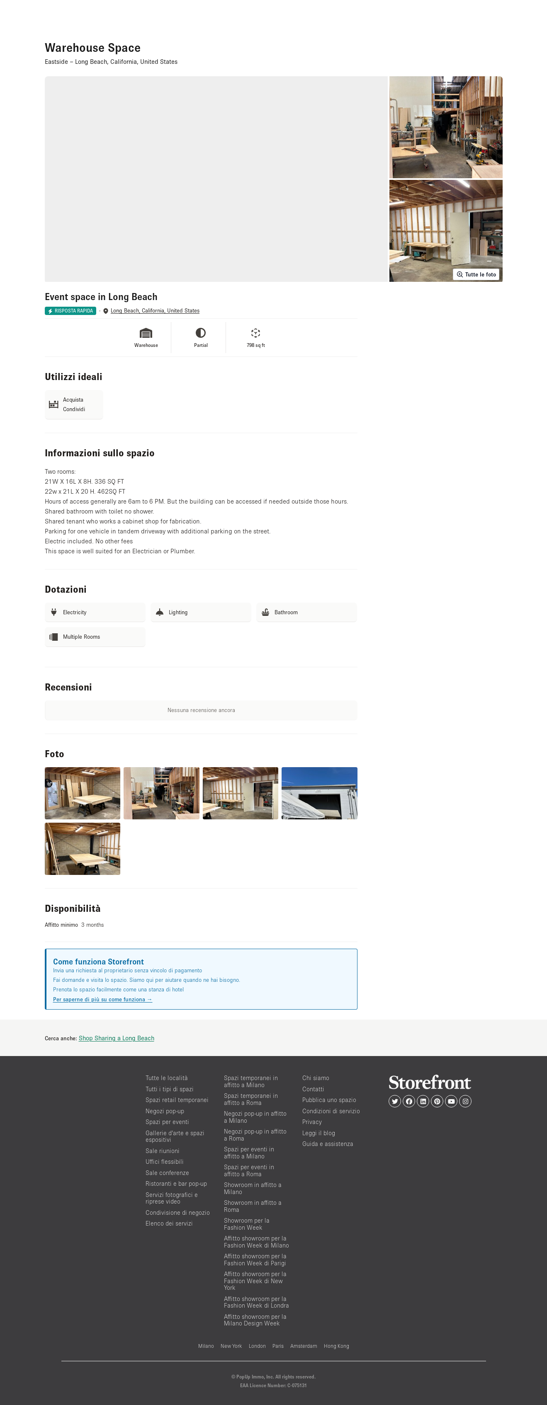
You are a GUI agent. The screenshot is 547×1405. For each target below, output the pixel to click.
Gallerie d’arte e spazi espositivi (175, 1136)
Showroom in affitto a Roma (253, 1206)
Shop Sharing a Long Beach (116, 1038)
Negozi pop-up (165, 1110)
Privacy (312, 1121)
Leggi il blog (318, 1132)
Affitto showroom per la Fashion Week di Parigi (255, 1259)
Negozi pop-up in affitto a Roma (255, 1135)
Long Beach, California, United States (155, 311)
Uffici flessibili (165, 1161)
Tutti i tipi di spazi (170, 1089)
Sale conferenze (167, 1172)
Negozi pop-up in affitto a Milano (255, 1117)
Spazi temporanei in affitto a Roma (251, 1099)
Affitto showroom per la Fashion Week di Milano (256, 1242)
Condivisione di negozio (178, 1212)
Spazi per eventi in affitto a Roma (249, 1170)
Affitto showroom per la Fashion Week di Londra (256, 1302)
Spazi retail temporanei (177, 1099)
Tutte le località (167, 1077)
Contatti (313, 1089)
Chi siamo (315, 1077)
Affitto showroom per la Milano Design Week (255, 1320)
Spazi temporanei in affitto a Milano (251, 1081)
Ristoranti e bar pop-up (176, 1183)
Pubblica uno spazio (329, 1099)
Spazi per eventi (167, 1121)
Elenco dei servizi (169, 1223)
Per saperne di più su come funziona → (103, 999)
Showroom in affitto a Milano (253, 1188)
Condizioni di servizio (331, 1110)
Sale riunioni (163, 1150)
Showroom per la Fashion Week (247, 1224)
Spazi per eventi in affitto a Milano (249, 1153)
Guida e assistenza (327, 1143)
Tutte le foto (476, 274)
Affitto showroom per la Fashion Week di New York (255, 1280)
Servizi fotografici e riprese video (172, 1198)
